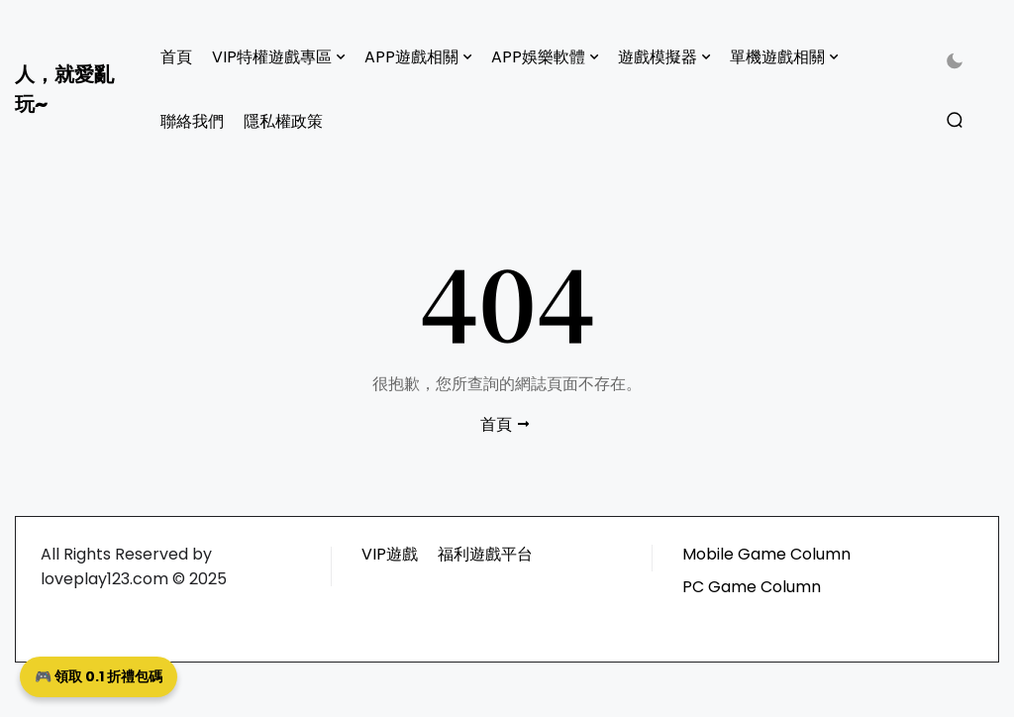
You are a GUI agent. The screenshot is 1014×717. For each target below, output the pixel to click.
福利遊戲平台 (485, 554)
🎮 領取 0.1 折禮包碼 (98, 676)
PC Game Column (751, 586)
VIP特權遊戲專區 (272, 57)
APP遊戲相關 (411, 57)
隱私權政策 (283, 121)
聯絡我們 (192, 121)
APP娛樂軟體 (538, 57)
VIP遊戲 (389, 554)
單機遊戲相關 (777, 57)
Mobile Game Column (766, 554)
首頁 (176, 57)
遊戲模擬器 (657, 57)
